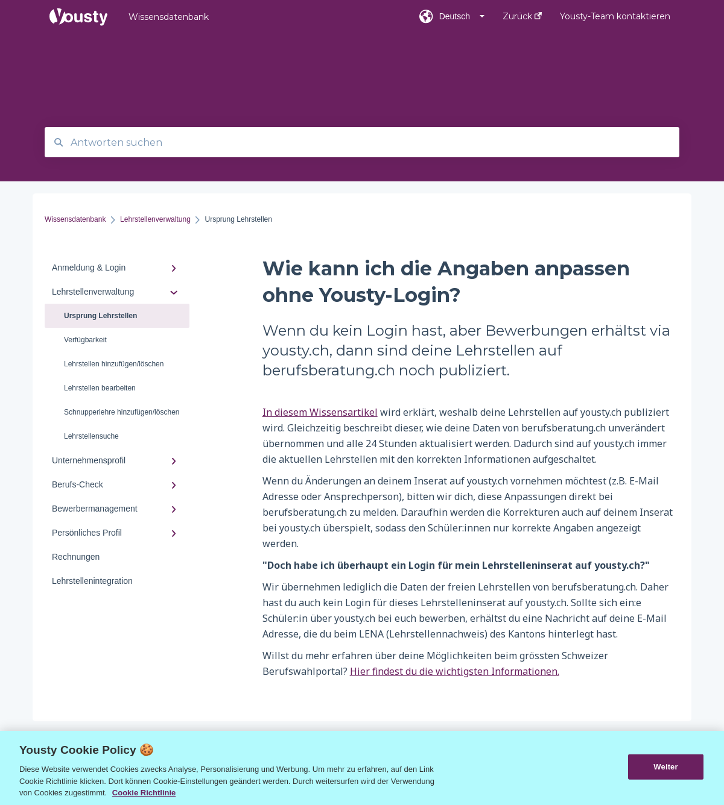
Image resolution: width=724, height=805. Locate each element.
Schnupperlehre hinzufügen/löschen (121, 412)
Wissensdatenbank (169, 16)
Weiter (665, 766)
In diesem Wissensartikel (320, 412)
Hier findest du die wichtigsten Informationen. (454, 671)
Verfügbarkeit (85, 340)
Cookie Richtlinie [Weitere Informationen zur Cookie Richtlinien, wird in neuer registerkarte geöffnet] (144, 792)
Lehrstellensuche (91, 436)
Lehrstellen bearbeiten (100, 388)
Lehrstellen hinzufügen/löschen (114, 364)
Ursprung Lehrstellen (100, 316)
